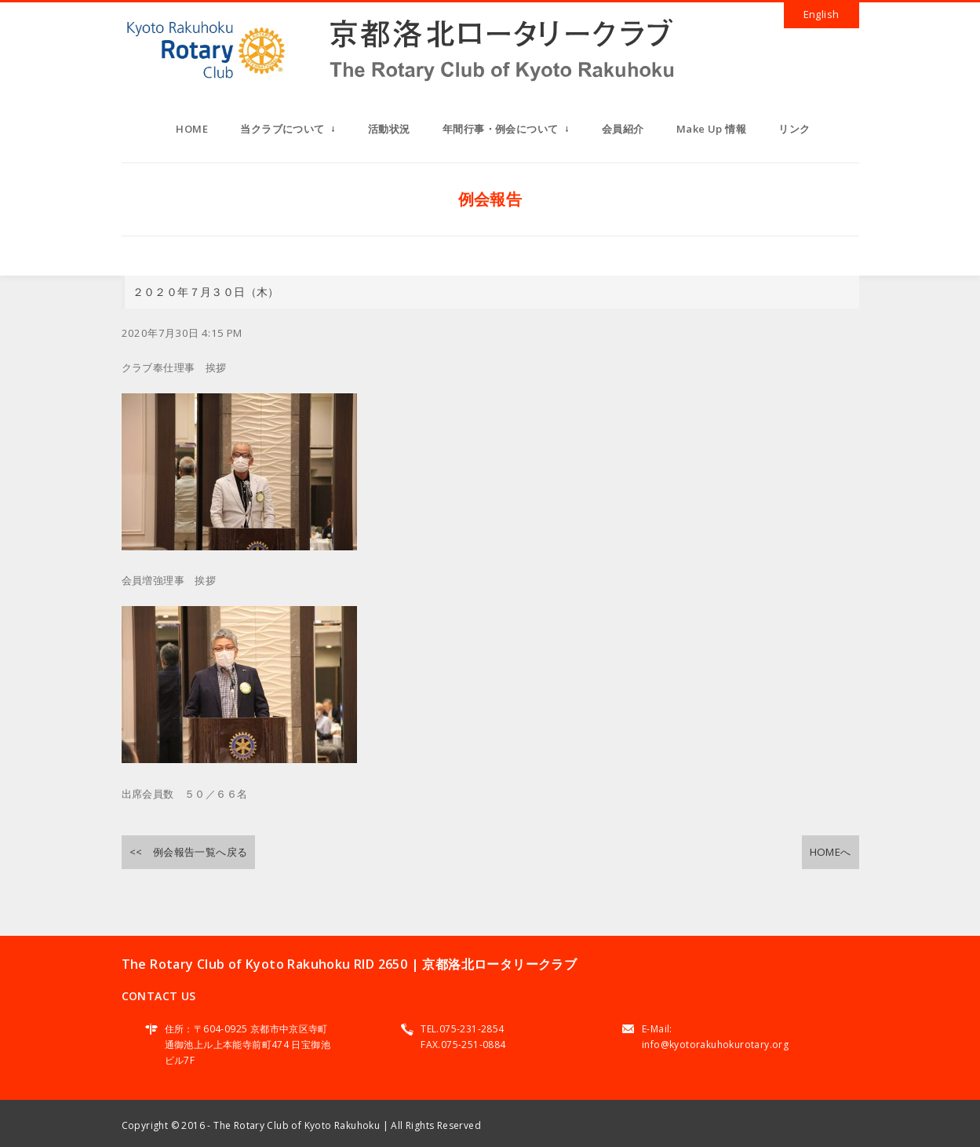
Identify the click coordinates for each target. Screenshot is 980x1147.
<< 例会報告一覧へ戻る (188, 852)
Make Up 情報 (711, 129)
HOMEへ (830, 852)
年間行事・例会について (506, 133)
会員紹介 (623, 129)
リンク (794, 129)
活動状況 (389, 129)
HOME (192, 129)
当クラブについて (287, 133)
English (821, 14)
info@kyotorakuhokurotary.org (715, 1044)
